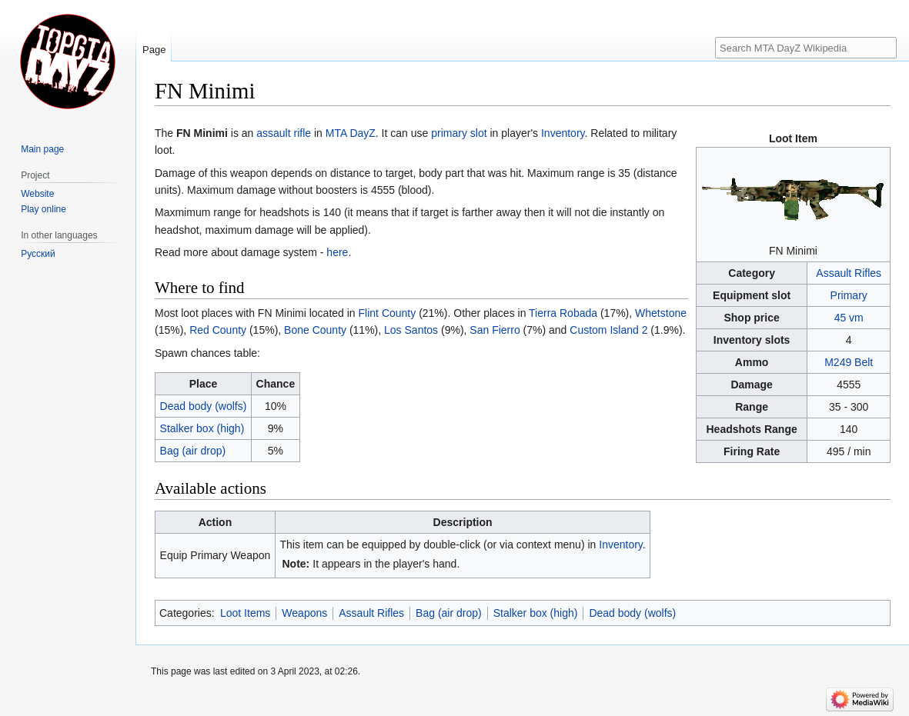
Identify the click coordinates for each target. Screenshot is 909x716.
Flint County (387, 313)
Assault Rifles (848, 273)
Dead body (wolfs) (203, 406)
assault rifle (283, 133)
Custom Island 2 (608, 330)
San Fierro (495, 330)
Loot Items (245, 613)
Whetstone (661, 313)
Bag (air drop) (193, 451)
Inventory (563, 133)
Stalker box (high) (202, 428)
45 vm (849, 317)
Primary (848, 295)
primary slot (458, 133)
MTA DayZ (351, 133)
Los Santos (411, 330)
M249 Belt (848, 362)
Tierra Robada (563, 313)
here (337, 252)
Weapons (304, 613)
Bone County (315, 330)
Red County (217, 330)
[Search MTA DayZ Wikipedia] (806, 47)
